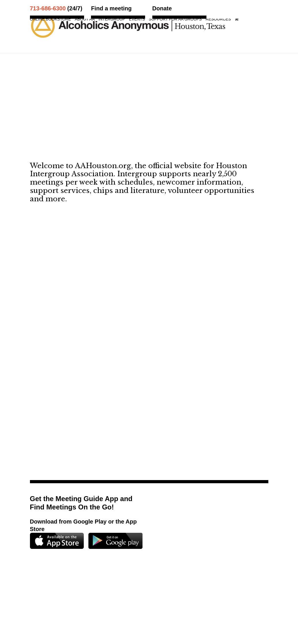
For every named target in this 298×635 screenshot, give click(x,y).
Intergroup (111, 19)
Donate (162, 8)
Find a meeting (111, 8)
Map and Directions (111, 586)
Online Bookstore (50, 19)
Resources (218, 19)
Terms (173, 598)
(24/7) (56, 8)
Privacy (192, 598)
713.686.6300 (220, 579)
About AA (85, 19)
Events (137, 19)
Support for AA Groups (175, 19)
